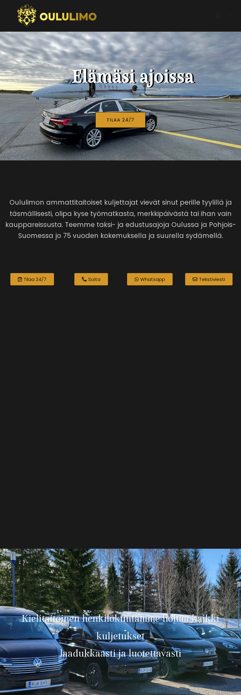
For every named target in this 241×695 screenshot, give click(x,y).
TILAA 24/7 (120, 120)
